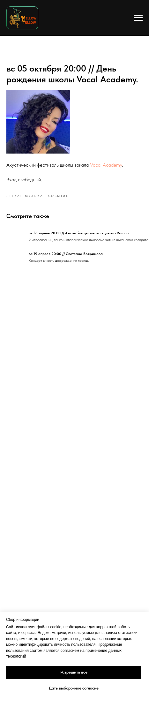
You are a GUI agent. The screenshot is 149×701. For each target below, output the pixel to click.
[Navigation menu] (138, 18)
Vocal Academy (106, 165)
